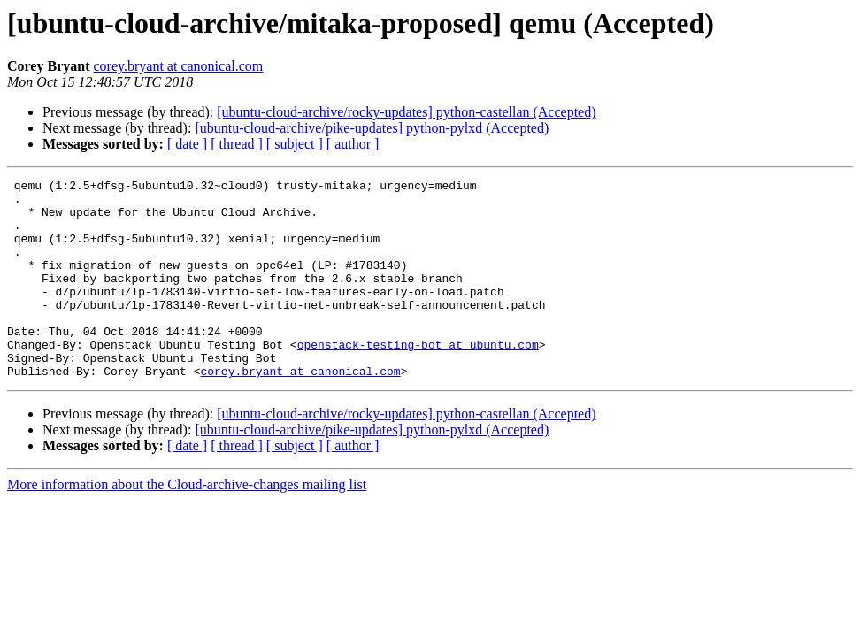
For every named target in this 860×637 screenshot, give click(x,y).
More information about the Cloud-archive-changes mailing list (186, 524)
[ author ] (353, 143)
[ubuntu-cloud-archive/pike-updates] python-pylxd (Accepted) (372, 127)
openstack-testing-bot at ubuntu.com (418, 379)
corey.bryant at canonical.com (178, 65)
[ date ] (187, 143)
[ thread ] (237, 143)
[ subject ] (294, 143)
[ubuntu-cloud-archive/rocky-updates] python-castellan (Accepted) (406, 111)
